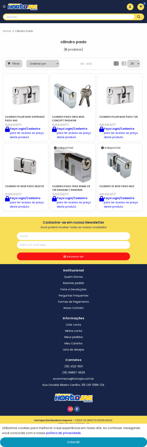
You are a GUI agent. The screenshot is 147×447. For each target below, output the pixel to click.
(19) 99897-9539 (73, 372)
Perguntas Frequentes (73, 295)
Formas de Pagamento (73, 302)
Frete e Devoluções (73, 289)
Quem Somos (73, 277)
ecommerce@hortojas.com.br (73, 379)
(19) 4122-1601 (73, 366)
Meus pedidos (73, 337)
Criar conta (73, 325)
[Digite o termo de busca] (69, 16)
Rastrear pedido (73, 283)
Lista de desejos (73, 350)
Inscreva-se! (73, 257)
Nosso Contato (74, 308)
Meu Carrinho (74, 343)
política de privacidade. (63, 433)
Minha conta (73, 331)
